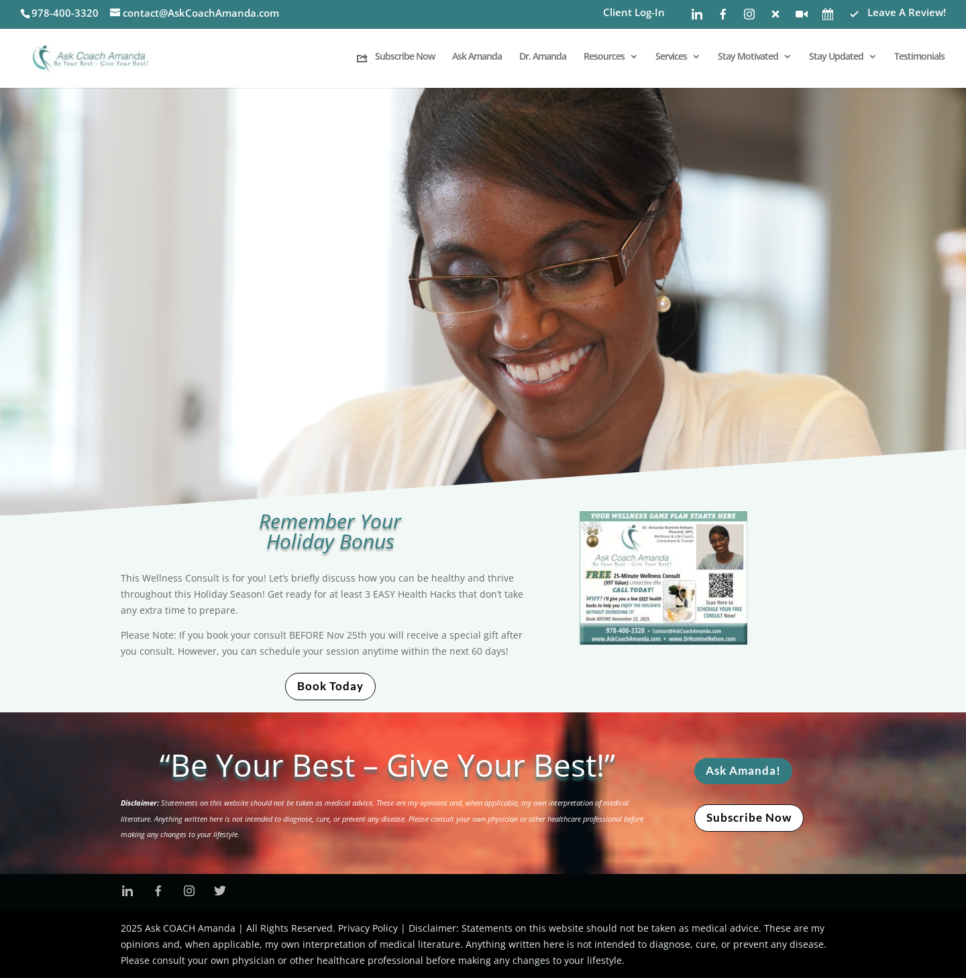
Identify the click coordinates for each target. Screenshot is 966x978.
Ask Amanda (477, 57)
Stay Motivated (748, 57)
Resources (604, 57)
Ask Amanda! (743, 770)
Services (671, 57)
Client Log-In (634, 13)
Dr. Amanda (542, 57)
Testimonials (919, 57)
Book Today (330, 686)
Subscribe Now (749, 817)
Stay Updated (836, 57)
